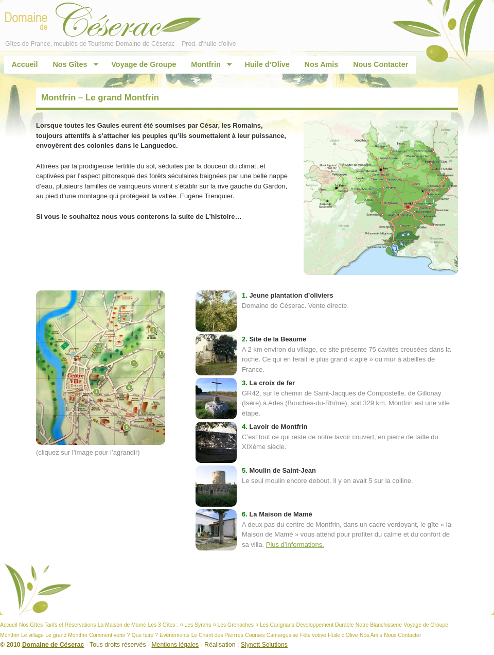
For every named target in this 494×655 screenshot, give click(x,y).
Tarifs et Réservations (70, 625)
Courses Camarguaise (271, 635)
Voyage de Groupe (143, 64)
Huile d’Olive (267, 64)
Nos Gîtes (71, 64)
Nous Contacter (380, 64)
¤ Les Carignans (274, 625)
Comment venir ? (109, 635)
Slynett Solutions (264, 644)
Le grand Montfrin (66, 635)
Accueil (24, 64)
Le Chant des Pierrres (217, 635)
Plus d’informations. (295, 544)
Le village (32, 635)
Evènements (174, 635)
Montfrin (208, 64)
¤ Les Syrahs (195, 625)
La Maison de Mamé (122, 625)
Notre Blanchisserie (379, 625)
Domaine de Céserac (53, 644)
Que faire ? (145, 635)
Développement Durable (325, 625)
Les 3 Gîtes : (163, 625)
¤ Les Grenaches (233, 625)
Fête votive (313, 635)
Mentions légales (175, 644)
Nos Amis (322, 64)
